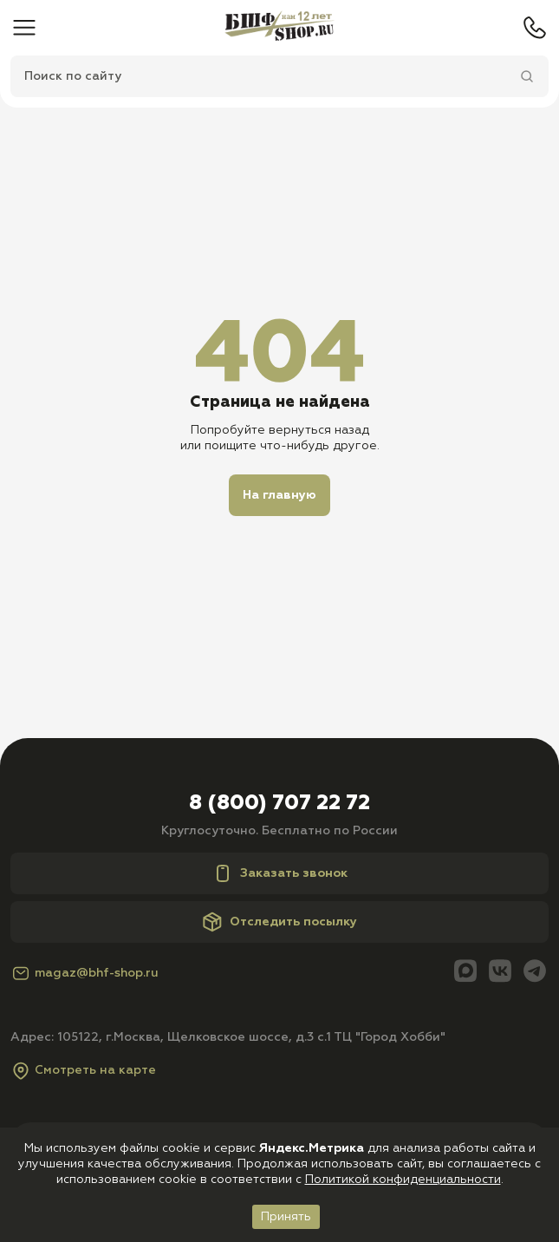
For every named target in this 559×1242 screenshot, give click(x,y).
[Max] (465, 973)
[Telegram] (535, 973)
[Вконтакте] (500, 973)
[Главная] (279, 27)
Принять (286, 1217)
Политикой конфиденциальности (403, 1179)
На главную (279, 495)
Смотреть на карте (83, 1070)
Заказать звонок (280, 873)
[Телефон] (535, 28)
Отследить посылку (279, 922)
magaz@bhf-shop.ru (84, 973)
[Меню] (24, 28)
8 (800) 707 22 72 (279, 803)
